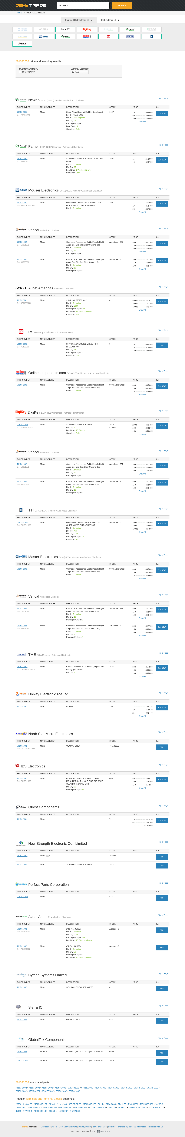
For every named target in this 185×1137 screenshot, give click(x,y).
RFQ (161, 345)
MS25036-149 (80, 1107)
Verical (44, 230)
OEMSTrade (31, 1126)
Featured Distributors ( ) (79, 20)
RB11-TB (122, 1104)
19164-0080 (110, 1104)
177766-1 (27, 1111)
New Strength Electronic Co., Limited (58, 843)
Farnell (55, 146)
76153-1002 (22, 112)
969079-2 (101, 1107)
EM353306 (133, 1104)
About (54, 1127)
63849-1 (53, 1111)
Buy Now (162, 113)
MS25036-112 (65, 1107)
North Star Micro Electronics (51, 734)
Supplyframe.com (105, 1131)
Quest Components (44, 807)
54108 (92, 1107)
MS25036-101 (35, 1107)
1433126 (112, 1107)
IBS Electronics (34, 766)
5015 (100, 1104)
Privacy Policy (85, 1127)
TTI (52, 510)
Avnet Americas (51, 288)
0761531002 (22, 424)
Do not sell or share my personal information (127, 1127)
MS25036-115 (40, 1111)
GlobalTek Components (47, 1040)
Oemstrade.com (32, 5)
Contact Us (45, 1127)
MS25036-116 (50, 1107)
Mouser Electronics (65, 190)
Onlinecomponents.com (69, 373)
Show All (142, 122)
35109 (18, 1111)
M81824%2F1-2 (156, 1107)
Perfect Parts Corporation (49, 885)
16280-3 (159, 1104)
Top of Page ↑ (163, 98)
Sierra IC (36, 1007)
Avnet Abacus (49, 917)
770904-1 (122, 1107)
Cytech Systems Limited (48, 975)
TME (50, 655)
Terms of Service (99, 1127)
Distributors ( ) (110, 20)
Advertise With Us (155, 1127)
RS (50, 332)
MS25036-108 (146, 1104)
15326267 (63, 1111)
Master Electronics (64, 557)
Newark (56, 100)
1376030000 (21, 1107)
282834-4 (132, 1107)
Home (19, 12)
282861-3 (20, 1104)
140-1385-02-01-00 (72, 1104)
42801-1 (143, 1107)
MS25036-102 (40, 1104)
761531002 (22, 242)
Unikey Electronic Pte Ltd (49, 694)
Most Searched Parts (68, 1127)
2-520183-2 (75, 1111)
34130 (29, 1104)
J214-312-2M (55, 1104)
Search (122, 5)
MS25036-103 (89, 1104)
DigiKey (56, 412)
